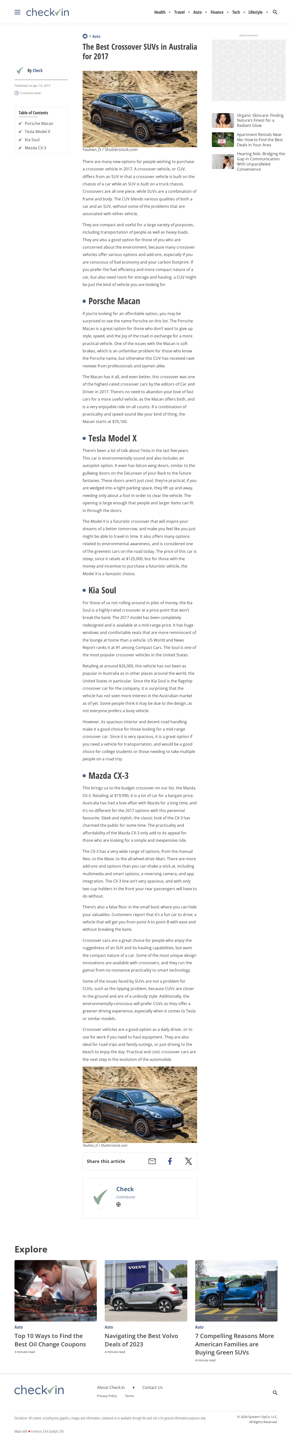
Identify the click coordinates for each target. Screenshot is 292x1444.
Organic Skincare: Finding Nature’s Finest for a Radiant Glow (260, 120)
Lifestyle (255, 12)
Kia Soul (32, 139)
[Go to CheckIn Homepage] (42, 12)
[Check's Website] (118, 1204)
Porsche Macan (39, 123)
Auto (197, 12)
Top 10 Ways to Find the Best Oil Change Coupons (50, 1340)
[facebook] (170, 1161)
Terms (129, 1396)
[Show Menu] (17, 12)
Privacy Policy (107, 1396)
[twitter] (188, 1161)
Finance (217, 12)
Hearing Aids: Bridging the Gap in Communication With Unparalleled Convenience (261, 161)
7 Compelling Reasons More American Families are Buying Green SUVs (234, 1344)
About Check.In (111, 1387)
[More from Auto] (56, 1327)
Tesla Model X (37, 131)
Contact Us (152, 1387)
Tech (236, 12)
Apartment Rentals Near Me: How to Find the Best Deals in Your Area (260, 140)
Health (159, 12)
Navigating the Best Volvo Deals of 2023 (141, 1340)
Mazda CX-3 (35, 147)
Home (85, 36)
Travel (179, 12)
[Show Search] (275, 12)
